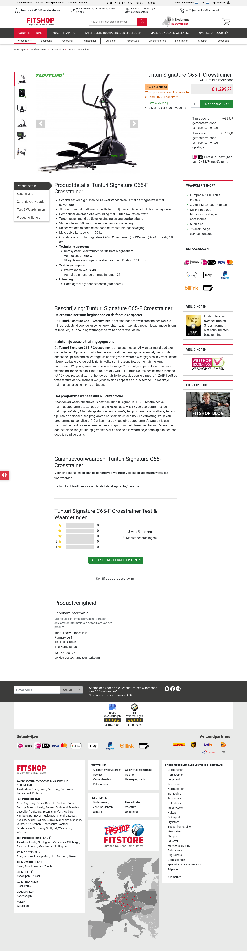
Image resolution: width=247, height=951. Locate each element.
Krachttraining (63, 35)
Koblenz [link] (21, 820)
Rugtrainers (175, 855)
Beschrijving (25, 196)
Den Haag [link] (53, 789)
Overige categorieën (214, 35)
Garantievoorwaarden (31, 204)
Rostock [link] (63, 824)
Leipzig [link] (41, 820)
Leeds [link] (32, 842)
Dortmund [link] (62, 807)
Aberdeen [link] (22, 842)
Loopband (174, 779)
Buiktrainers (175, 850)
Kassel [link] (72, 816)
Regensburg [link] (50, 824)
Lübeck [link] (50, 820)
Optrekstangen (177, 860)
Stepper (172, 836)
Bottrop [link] (21, 807)
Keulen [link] (31, 820)
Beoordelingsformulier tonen (116, 563)
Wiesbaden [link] (64, 828)
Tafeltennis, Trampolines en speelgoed (113, 35)
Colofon (39, 2)
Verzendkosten (102, 779)
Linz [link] (53, 856)
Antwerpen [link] (23, 876)
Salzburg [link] (62, 856)
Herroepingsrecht (135, 779)
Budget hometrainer (180, 826)
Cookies (97, 774)
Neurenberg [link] (35, 824)
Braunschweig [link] (35, 807)
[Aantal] (195, 106)
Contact (83, 2)
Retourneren (100, 784)
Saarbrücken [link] (24, 828)
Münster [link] (21, 824)
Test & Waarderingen (31, 212)
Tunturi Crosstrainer (78, 52)
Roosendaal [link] (24, 793)
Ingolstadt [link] (48, 816)
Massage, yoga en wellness (170, 35)
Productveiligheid (28, 220)
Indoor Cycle (175, 808)
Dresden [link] (74, 807)
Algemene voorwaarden (107, 770)
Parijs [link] (27, 886)
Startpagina (20, 52)
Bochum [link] (61, 803)
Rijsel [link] (20, 886)
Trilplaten (173, 869)
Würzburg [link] (22, 832)
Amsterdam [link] (24, 789)
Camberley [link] (59, 842)
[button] (41, 126)
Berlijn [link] (40, 803)
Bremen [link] (50, 807)
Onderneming (24, 2)
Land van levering (186, 2)
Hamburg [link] (22, 816)
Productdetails (26, 188)
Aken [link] (20, 803)
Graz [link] (19, 856)
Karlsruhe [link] (61, 816)
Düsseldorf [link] (23, 811)
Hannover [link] (35, 816)
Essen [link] (46, 811)
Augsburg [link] (30, 803)
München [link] (75, 820)
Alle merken (174, 877)
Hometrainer (175, 774)
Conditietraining (30, 35)
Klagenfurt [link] (43, 856)
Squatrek (173, 841)
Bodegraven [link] (39, 789)
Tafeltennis (174, 798)
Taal (204, 2)
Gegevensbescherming (138, 770)
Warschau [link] (23, 906)
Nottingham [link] (61, 846)
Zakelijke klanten (55, 2)
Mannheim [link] (62, 820)
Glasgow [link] (22, 846)
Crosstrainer (57, 52)
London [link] (32, 846)
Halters (172, 812)
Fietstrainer (174, 831)
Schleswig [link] (39, 828)
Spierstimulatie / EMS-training (185, 864)
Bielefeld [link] (50, 803)
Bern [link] (27, 866)
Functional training (179, 845)
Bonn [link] (71, 803)
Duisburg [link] (36, 811)
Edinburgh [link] (73, 842)
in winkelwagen (216, 106)
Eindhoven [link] (66, 789)
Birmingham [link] (44, 842)
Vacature (72, 2)
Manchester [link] (46, 846)
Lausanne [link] (37, 866)
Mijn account (220, 2)
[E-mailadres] (37, 690)
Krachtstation (176, 789)
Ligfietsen (173, 822)
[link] (191, 265)
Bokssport (174, 817)
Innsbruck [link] (30, 856)
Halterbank (174, 803)
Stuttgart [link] (51, 828)
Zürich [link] (48, 866)
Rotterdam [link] (38, 793)
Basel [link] (20, 866)
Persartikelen (133, 802)
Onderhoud (132, 812)
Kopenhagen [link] (24, 896)
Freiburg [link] (68, 811)
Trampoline (174, 793)
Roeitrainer (174, 784)
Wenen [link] (73, 856)
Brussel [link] (35, 876)
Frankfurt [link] (56, 811)
